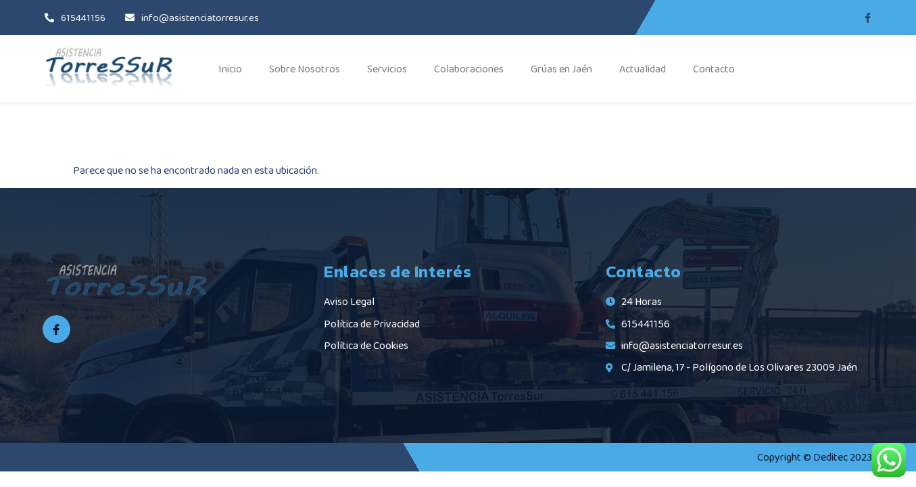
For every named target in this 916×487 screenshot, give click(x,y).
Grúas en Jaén (561, 68)
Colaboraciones (469, 68)
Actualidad (642, 68)
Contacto (714, 68)
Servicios (387, 68)
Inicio (230, 68)
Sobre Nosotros (304, 68)
